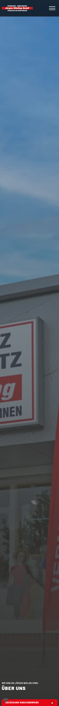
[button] (5, 700)
